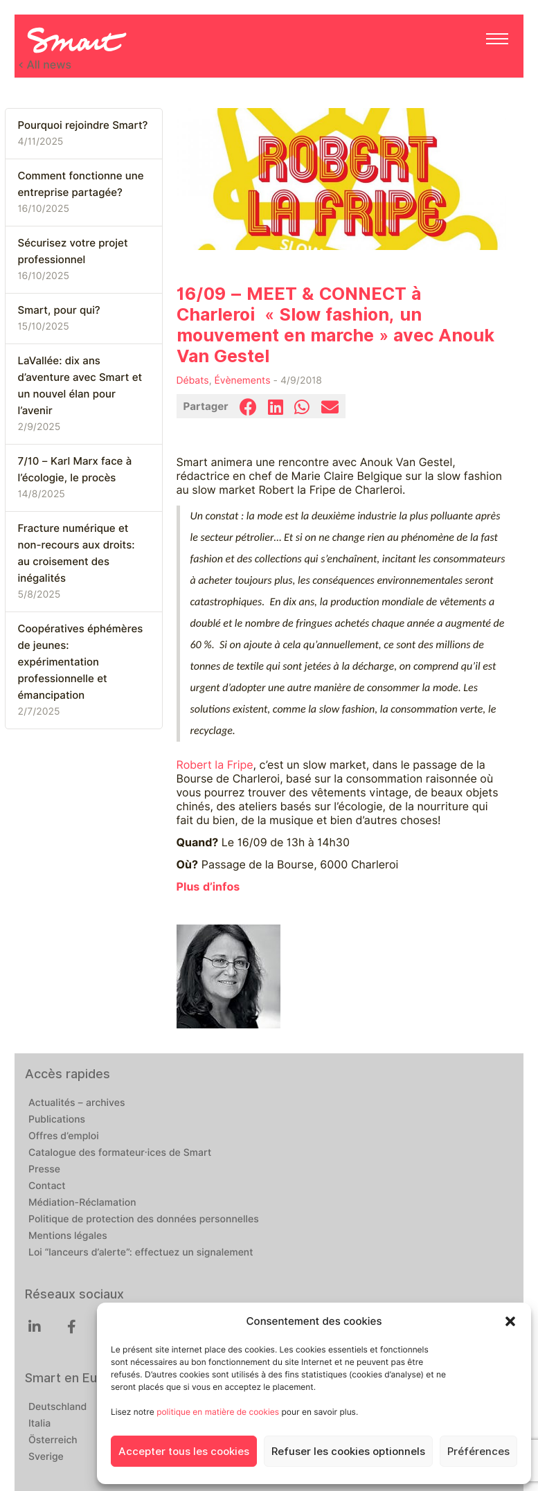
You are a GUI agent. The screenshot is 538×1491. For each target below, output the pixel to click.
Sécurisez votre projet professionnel (73, 251)
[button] (510, 1321)
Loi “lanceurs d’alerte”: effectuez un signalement (140, 1252)
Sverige (46, 1457)
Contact (47, 1186)
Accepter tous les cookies (183, 1451)
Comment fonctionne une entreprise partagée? (81, 184)
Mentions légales (67, 1236)
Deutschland (57, 1407)
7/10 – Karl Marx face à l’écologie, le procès (75, 469)
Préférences (478, 1451)
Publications (56, 1119)
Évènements (243, 380)
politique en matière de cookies (217, 1412)
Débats (193, 380)
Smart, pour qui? (59, 310)
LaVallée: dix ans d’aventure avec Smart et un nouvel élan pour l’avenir (80, 386)
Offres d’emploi (63, 1136)
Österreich (53, 1440)
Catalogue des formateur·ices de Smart (119, 1153)
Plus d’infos (208, 886)
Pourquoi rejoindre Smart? (83, 125)
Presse (44, 1169)
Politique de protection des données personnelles (143, 1219)
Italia (39, 1423)
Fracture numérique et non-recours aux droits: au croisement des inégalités (76, 553)
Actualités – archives (76, 1103)
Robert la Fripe (215, 764)
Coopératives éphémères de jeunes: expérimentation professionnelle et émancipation (80, 662)
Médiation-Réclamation (82, 1202)
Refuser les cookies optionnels (348, 1451)
